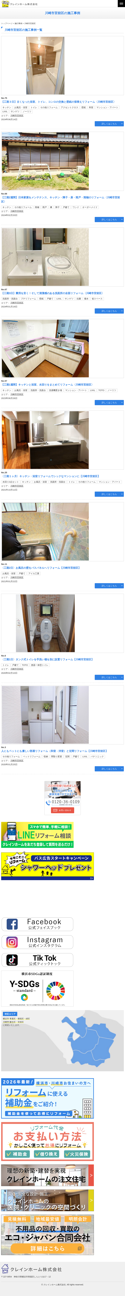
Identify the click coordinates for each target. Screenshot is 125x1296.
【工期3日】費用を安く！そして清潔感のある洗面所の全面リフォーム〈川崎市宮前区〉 (52, 293)
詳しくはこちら (109, 123)
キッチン (6, 107)
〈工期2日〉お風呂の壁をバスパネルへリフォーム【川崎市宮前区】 (41, 567)
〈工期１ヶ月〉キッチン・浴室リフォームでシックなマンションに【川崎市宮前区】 (50, 476)
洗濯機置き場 (55, 390)
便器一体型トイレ (39, 665)
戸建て (66, 207)
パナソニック (97, 756)
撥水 (86, 298)
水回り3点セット (10, 482)
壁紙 (83, 107)
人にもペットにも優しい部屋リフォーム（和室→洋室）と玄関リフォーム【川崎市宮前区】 (54, 751)
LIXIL (5, 111)
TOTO (101, 390)
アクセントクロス (69, 107)
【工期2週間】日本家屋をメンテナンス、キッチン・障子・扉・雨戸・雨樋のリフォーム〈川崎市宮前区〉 (60, 199)
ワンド (76, 207)
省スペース (97, 298)
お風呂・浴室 (20, 107)
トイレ (34, 107)
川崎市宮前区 (16, 115)
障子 (57, 207)
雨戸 (44, 207)
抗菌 (79, 298)
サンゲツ (15, 111)
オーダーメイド (89, 207)
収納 (46, 756)
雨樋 (37, 207)
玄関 (67, 756)
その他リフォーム (49, 107)
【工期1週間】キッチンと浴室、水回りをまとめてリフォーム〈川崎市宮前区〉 (47, 384)
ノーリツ (27, 111)
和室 (91, 107)
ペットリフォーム (31, 756)
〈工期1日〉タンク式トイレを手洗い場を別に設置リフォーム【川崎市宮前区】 (47, 659)
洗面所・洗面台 (10, 298)
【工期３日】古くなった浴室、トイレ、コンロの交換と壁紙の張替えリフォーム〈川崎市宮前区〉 (58, 101)
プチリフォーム (28, 298)
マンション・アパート (107, 107)
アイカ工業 (33, 573)
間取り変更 (56, 756)
